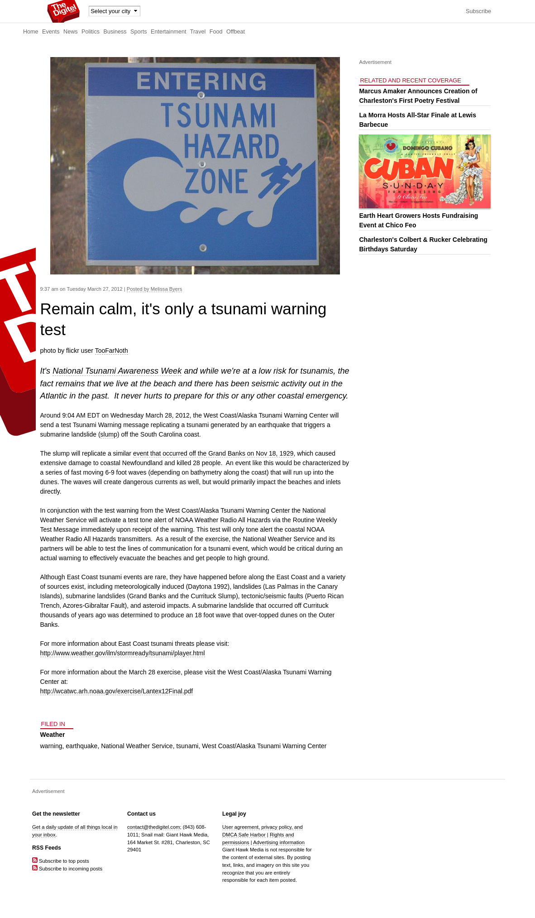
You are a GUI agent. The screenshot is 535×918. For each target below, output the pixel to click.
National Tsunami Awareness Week (117, 370)
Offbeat (235, 32)
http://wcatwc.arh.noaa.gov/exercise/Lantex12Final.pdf (116, 691)
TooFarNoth (111, 350)
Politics (90, 32)
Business (115, 32)
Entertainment (168, 32)
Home (30, 32)
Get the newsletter (56, 814)
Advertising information (279, 842)
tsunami (187, 746)
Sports (138, 32)
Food (216, 32)
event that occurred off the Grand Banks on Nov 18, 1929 (213, 453)
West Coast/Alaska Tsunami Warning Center (264, 746)
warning (51, 746)
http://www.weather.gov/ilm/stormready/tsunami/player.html (122, 653)
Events (51, 32)
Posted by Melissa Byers (154, 289)
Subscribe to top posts (60, 861)
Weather (52, 734)
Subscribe (478, 11)
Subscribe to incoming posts (67, 868)
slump (108, 434)
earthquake (81, 746)
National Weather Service (136, 746)
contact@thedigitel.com (153, 827)
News (70, 32)
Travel (198, 32)
